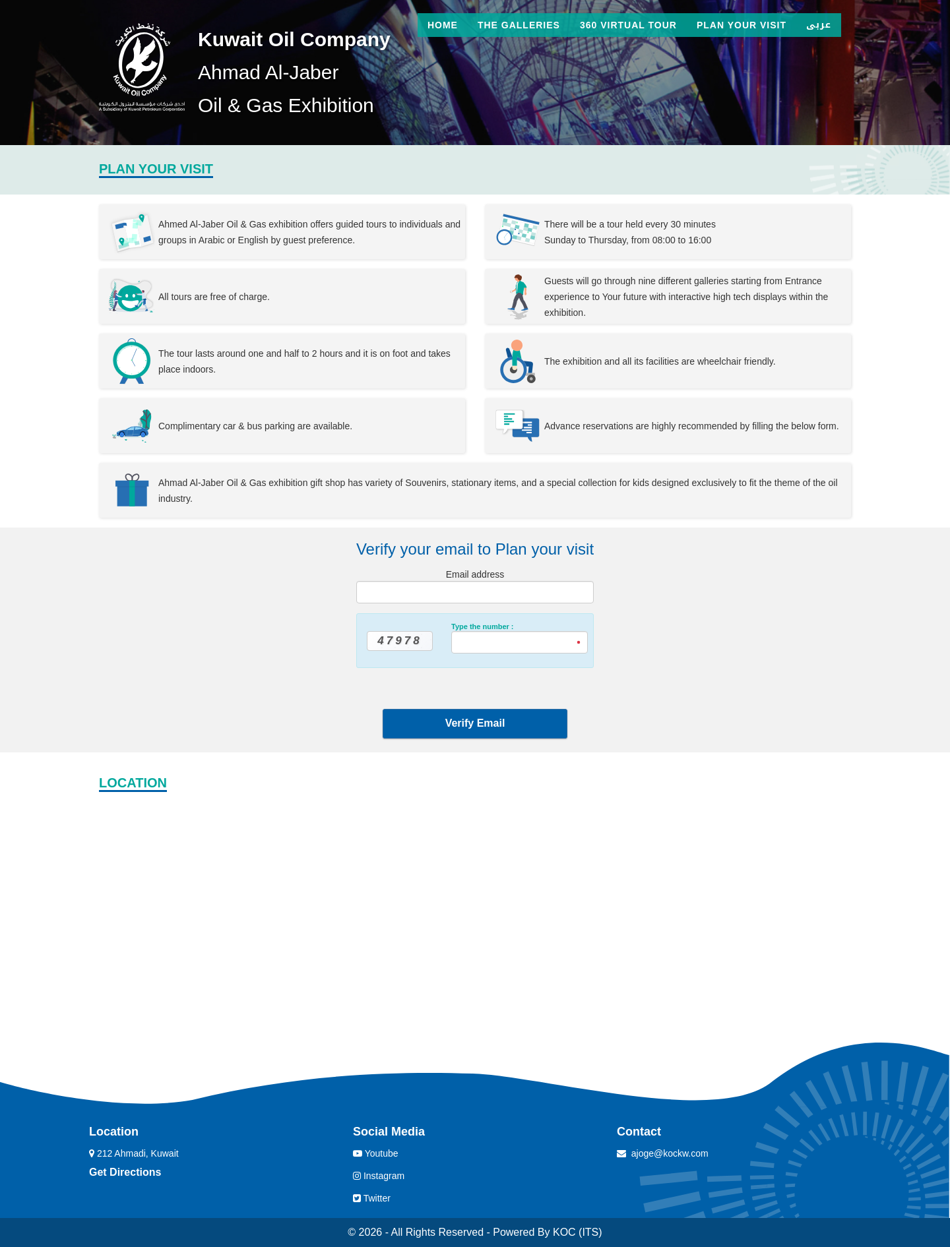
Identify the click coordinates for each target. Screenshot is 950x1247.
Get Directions (125, 1172)
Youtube (375, 1153)
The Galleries (519, 25)
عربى (818, 25)
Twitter (372, 1198)
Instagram (378, 1176)
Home (443, 25)
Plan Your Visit (741, 25)
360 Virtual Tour (628, 25)
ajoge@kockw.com (670, 1153)
